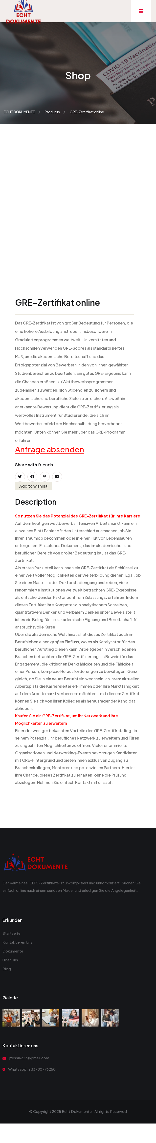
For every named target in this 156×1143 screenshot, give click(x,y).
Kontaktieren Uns (17, 942)
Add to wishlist (33, 486)
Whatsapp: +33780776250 (32, 1069)
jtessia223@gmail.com (29, 1057)
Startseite (11, 933)
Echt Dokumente (77, 1111)
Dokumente (12, 951)
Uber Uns (10, 959)
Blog (6, 968)
